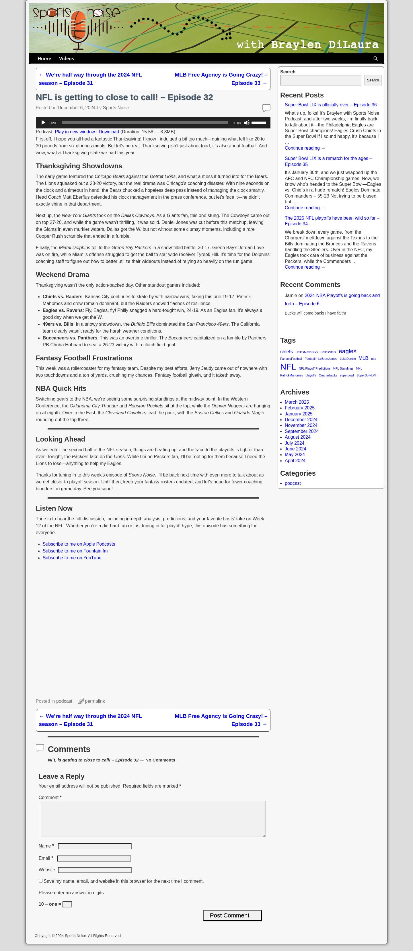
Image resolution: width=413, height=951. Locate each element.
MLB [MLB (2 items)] (363, 358)
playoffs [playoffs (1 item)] (311, 375)
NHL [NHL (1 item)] (359, 368)
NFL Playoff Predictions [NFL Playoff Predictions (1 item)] (315, 368)
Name (47, 852)
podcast (293, 483)
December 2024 (301, 419)
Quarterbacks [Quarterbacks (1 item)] (328, 375)
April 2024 (295, 460)
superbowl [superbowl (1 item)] (347, 375)
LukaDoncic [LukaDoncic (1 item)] (348, 358)
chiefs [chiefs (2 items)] (286, 351)
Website (47, 876)
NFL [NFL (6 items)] (288, 366)
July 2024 (295, 443)
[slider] (145, 122)
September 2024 (302, 431)
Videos (66, 58)
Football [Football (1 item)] (310, 358)
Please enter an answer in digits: (72, 899)
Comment (51, 797)
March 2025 (297, 402)
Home (44, 58)
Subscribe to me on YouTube (72, 557)
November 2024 (301, 425)
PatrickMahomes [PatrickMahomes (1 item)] (291, 375)
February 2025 (300, 407)
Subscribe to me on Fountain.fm (75, 550)
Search (287, 71)
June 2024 (295, 448)
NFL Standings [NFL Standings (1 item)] (343, 368)
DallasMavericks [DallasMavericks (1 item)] (306, 352)
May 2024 (295, 454)
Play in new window (75, 131)
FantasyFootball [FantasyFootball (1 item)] (291, 358)
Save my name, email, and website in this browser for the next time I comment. (124, 888)
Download (109, 131)
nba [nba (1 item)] (373, 358)
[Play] (43, 123)
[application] (153, 122)
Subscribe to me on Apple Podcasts (79, 544)
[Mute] (247, 123)
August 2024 (298, 437)
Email (46, 865)
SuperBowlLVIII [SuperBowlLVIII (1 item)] (366, 375)
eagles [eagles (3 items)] (347, 351)
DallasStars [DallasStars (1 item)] (328, 352)
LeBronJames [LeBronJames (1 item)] (327, 358)
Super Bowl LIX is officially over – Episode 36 (331, 104)
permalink (95, 701)
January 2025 (299, 413)
